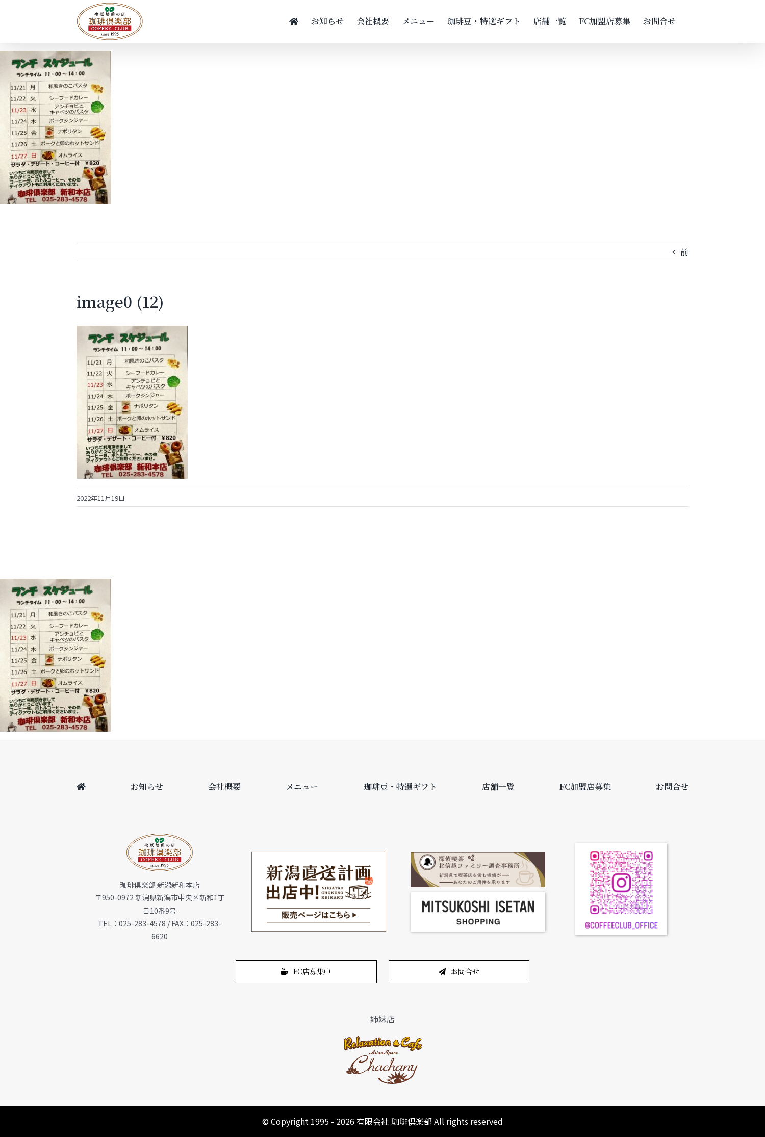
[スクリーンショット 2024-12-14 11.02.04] (478, 896)
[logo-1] (383, 1038)
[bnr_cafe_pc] (478, 856)
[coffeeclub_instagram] (621, 847)
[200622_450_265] (318, 856)
